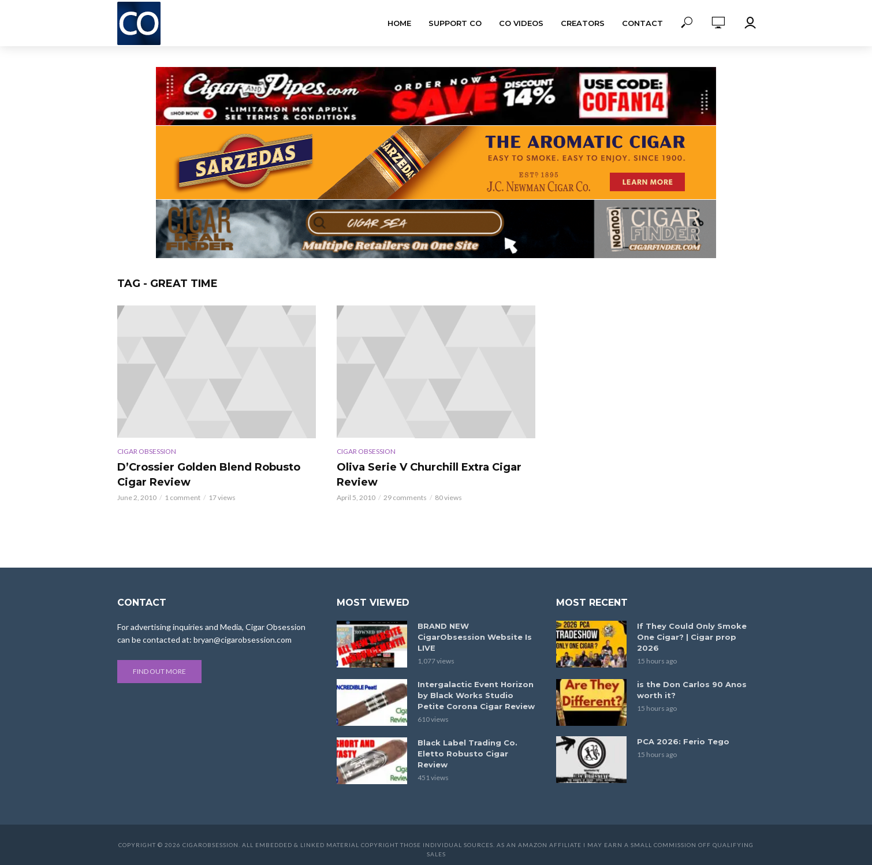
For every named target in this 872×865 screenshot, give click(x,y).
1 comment (182, 497)
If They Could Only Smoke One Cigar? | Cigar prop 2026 (692, 637)
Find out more (159, 671)
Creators (583, 23)
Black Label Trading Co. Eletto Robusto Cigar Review (467, 753)
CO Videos (521, 23)
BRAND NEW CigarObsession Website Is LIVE (475, 637)
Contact (642, 23)
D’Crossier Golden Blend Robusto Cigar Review (208, 475)
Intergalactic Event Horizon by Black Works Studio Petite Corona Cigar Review (476, 695)
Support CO (455, 23)
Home (399, 23)
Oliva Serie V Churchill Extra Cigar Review (429, 475)
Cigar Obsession (146, 451)
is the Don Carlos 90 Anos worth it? (692, 690)
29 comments (405, 497)
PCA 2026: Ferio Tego (683, 741)
